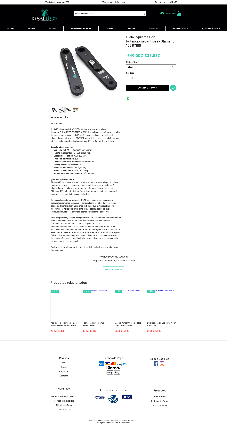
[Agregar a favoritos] (173, 88)
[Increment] (137, 77)
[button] (179, 13)
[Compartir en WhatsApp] (128, 98)
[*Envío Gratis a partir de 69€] (57, 2)
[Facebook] (156, 363)
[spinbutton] (132, 77)
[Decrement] (128, 77)
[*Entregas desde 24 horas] (113, 2)
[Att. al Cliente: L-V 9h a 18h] (166, 2)
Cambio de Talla (64, 409)
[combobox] (151, 66)
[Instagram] (162, 363)
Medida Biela (132, 62)
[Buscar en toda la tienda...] (105, 13)
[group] (113, 313)
